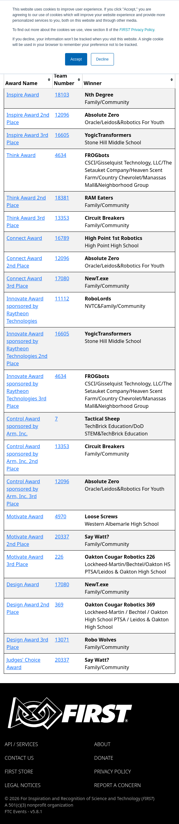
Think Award (21, 155)
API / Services (21, 744)
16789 (62, 238)
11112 (62, 298)
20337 (62, 536)
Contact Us (19, 757)
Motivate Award (25, 516)
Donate (103, 757)
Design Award (23, 584)
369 (59, 604)
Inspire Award (23, 94)
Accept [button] (76, 59)
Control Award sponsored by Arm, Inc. (23, 426)
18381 (62, 197)
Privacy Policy (137, 30)
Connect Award (24, 238)
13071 (62, 639)
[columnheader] (28, 79)
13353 (62, 217)
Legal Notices (22, 785)
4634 (60, 155)
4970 (60, 516)
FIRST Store (19, 771)
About (102, 744)
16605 (62, 135)
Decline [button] (102, 59)
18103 (62, 94)
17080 (62, 278)
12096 (62, 114)
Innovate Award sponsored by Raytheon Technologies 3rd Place (26, 391)
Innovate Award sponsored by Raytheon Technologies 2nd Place (27, 348)
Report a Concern (117, 785)
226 (59, 556)
